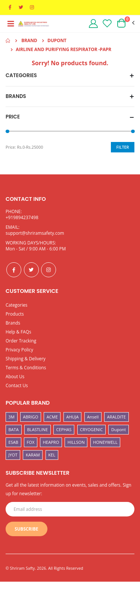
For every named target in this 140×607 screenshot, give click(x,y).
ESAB (13, 442)
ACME (52, 417)
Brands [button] (16, 96)
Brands (13, 323)
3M (12, 417)
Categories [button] (21, 75)
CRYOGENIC (91, 429)
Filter (122, 147)
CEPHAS (64, 429)
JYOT (13, 455)
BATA (14, 429)
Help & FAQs (18, 332)
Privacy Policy (19, 349)
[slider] (7, 131)
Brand (29, 40)
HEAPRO (51, 442)
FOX (31, 442)
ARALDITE (116, 417)
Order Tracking (21, 341)
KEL (51, 455)
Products (15, 314)
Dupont (118, 429)
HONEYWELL (105, 442)
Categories (16, 305)
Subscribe (26, 529)
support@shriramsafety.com (35, 233)
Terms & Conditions (26, 367)
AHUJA (72, 417)
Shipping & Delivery (26, 358)
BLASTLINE (37, 429)
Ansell (93, 417)
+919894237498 (22, 217)
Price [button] (13, 117)
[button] (125, 23)
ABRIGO (30, 417)
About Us (15, 376)
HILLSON (76, 442)
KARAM (33, 455)
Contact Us (17, 385)
